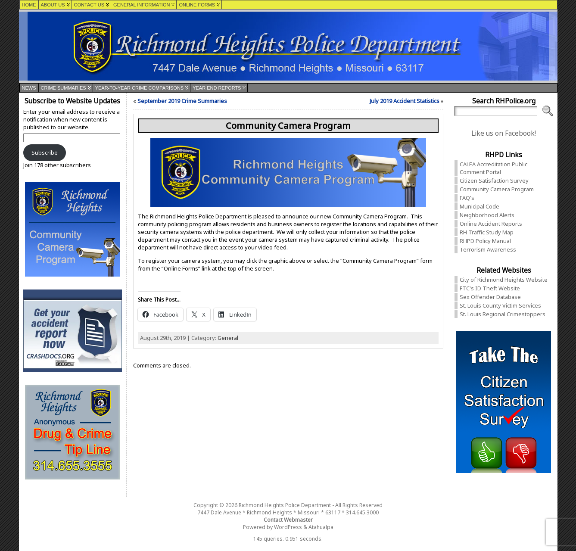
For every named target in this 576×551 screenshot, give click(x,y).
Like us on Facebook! (503, 133)
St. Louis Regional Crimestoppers (502, 314)
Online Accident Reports (491, 223)
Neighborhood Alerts (487, 215)
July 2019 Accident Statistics (404, 101)
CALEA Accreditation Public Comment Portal (493, 168)
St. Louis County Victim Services (500, 305)
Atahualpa (320, 527)
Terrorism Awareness (488, 249)
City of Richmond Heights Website (504, 279)
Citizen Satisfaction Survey (494, 180)
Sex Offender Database (490, 297)
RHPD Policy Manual (485, 241)
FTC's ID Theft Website (490, 288)
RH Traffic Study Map (487, 232)
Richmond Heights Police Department (285, 505)
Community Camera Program (497, 189)
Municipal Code (479, 206)
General (228, 338)
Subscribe (44, 152)
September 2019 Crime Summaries (182, 101)
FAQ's (467, 198)
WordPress (288, 527)
